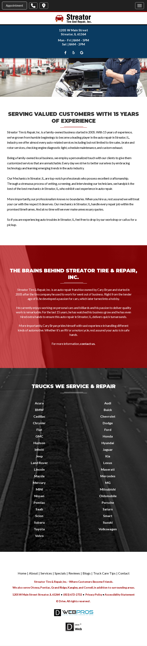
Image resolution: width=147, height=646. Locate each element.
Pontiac (39, 502)
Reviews (74, 573)
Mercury (39, 482)
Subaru (39, 522)
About (33, 573)
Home (22, 573)
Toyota (39, 529)
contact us (87, 343)
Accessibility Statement (120, 594)
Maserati (108, 469)
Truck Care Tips (104, 573)
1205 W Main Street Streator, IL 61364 (36, 594)
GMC (39, 436)
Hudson (39, 443)
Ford (107, 429)
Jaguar (108, 449)
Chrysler (39, 423)
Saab (39, 509)
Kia (107, 456)
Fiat (39, 429)
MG (108, 482)
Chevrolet (107, 416)
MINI (39, 489)
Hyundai (107, 443)
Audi (107, 403)
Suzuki (108, 522)
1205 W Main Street (73, 30)
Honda (108, 436)
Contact (123, 573)
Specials (60, 573)
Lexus (107, 463)
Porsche (108, 502)
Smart (107, 516)
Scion (39, 516)
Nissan (39, 496)
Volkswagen (108, 529)
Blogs (87, 573)
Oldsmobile (108, 496)
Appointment (14, 5)
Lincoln (39, 469)
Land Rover (39, 463)
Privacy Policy (94, 594)
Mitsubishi (108, 489)
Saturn (108, 509)
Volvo (39, 536)
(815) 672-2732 (72, 594)
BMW (39, 410)
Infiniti (39, 449)
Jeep (39, 456)
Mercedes (107, 476)
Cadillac (39, 416)
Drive (62, 601)
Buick (108, 410)
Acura (39, 403)
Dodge (108, 423)
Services (46, 573)
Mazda (39, 476)
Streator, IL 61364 (73, 34)
